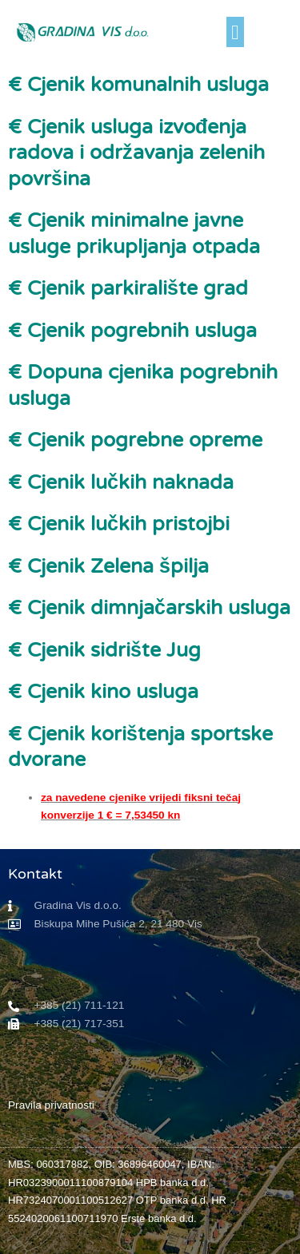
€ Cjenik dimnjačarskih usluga (149, 608)
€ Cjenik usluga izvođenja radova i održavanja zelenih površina (136, 153)
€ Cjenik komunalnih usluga (138, 85)
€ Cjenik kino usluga (103, 692)
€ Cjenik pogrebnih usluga (132, 331)
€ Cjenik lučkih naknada (121, 482)
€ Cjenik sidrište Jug (104, 650)
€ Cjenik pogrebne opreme (135, 440)
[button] (235, 32)
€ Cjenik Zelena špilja (108, 566)
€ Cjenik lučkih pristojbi (119, 524)
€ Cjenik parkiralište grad (128, 288)
